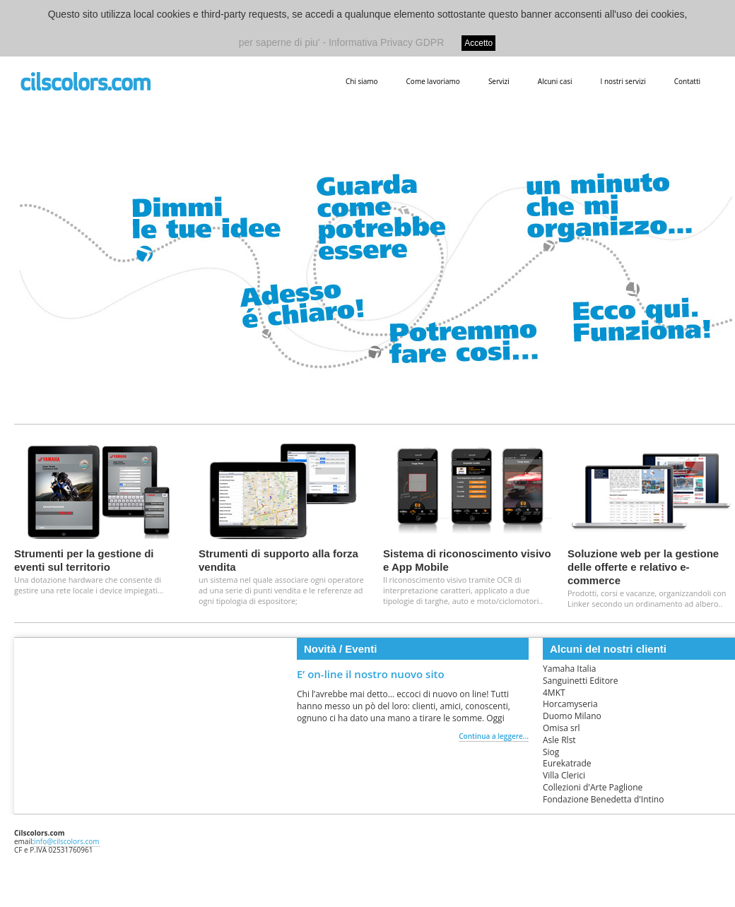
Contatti (687, 81)
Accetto (478, 43)
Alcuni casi (555, 81)
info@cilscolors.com (67, 841)
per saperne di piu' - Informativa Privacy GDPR (342, 42)
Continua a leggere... (494, 736)
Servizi (499, 81)
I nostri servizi (622, 81)
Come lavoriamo (433, 81)
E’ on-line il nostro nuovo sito (371, 674)
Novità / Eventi (340, 649)
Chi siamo (362, 81)
